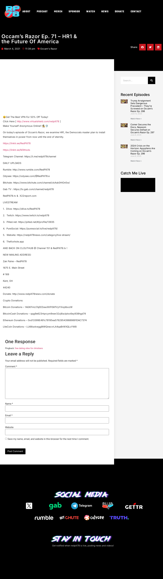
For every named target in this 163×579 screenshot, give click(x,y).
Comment (11, 366)
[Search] (151, 80)
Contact (136, 12)
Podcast (42, 12)
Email (8, 415)
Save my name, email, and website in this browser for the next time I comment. (48, 439)
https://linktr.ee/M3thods (16, 149)
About (26, 12)
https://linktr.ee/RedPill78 (17, 143)
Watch (90, 12)
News (105, 12)
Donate (119, 12)
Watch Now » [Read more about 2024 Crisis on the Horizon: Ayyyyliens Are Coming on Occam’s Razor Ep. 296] (135, 161)
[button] (142, 47)
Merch (58, 12)
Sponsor (74, 12)
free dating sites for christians (29, 348)
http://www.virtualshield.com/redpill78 (38, 121)
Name (9, 404)
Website (9, 427)
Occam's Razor (48, 48)
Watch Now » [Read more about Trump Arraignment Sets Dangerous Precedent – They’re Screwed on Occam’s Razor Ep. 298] (135, 119)
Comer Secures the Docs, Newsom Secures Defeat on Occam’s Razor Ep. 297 (142, 128)
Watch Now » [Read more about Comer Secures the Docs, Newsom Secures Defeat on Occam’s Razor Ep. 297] (135, 140)
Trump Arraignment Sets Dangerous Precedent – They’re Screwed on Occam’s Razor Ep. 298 (141, 106)
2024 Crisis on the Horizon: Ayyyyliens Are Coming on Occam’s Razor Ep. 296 (142, 149)
